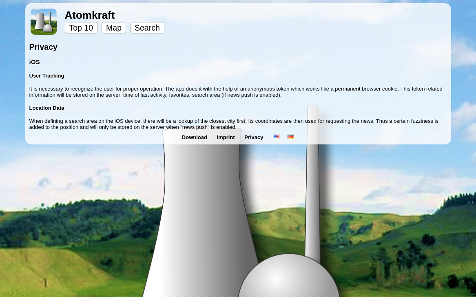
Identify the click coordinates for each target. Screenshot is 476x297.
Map (114, 27)
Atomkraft (90, 15)
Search (147, 27)
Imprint (227, 137)
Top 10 (81, 27)
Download (195, 137)
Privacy (254, 137)
